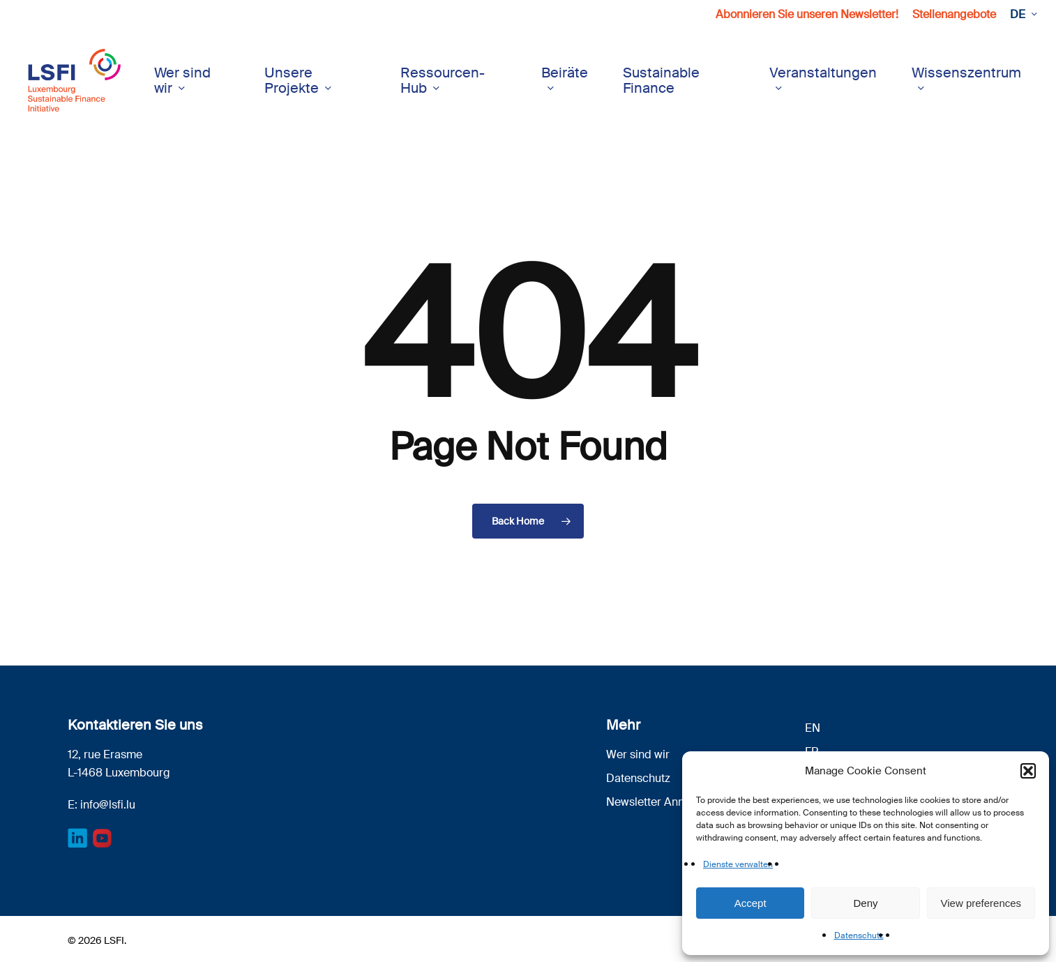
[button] (1028, 771)
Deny (865, 903)
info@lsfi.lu (107, 804)
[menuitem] (1023, 14)
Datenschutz (859, 935)
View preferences (981, 903)
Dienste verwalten (738, 864)
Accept (750, 903)
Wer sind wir (638, 754)
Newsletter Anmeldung (664, 802)
